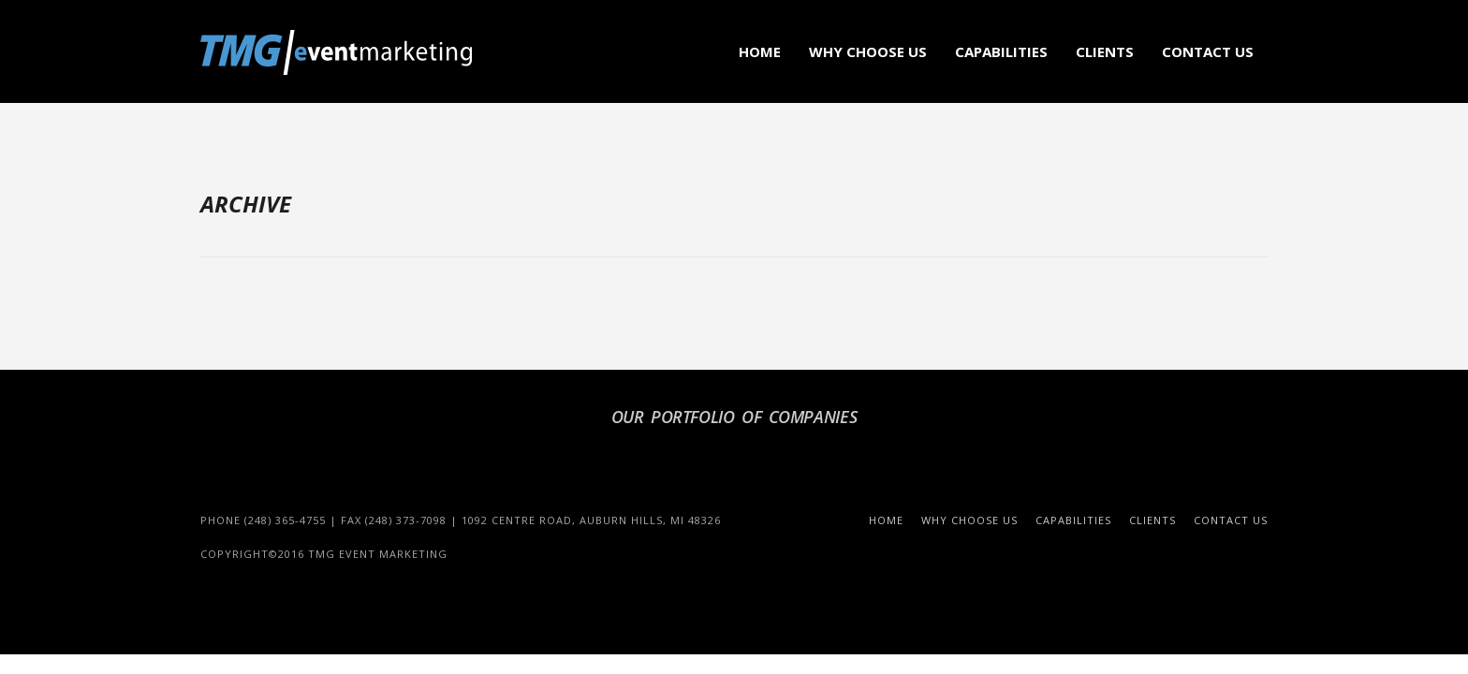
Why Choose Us (868, 51)
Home (760, 51)
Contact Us (1208, 51)
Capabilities (1001, 51)
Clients (1105, 51)
